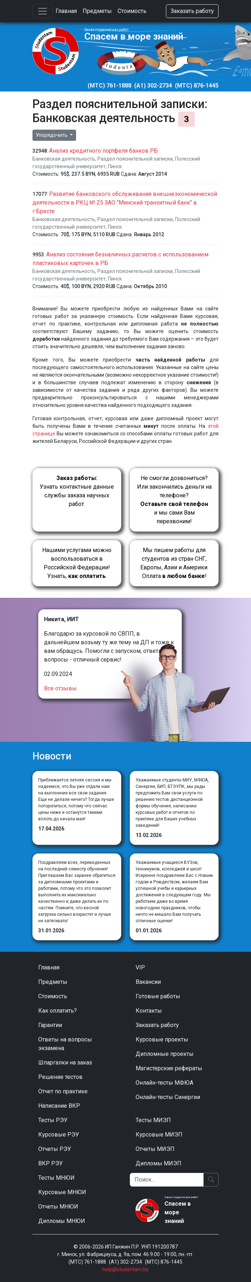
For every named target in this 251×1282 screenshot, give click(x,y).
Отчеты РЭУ (54, 1149)
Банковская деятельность (63, 159)
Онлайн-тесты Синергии (168, 1097)
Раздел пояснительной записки (135, 159)
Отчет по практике (63, 1091)
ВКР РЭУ (50, 1163)
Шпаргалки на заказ (65, 1062)
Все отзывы (60, 688)
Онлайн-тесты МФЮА (164, 1082)
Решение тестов (60, 1076)
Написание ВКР (59, 1105)
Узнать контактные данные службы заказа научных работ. (77, 491)
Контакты (149, 1010)
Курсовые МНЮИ (62, 1192)
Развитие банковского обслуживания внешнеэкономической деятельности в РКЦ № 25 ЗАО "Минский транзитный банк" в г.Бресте (124, 202)
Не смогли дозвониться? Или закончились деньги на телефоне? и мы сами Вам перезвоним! (174, 500)
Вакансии (148, 981)
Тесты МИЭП (153, 1120)
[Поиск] (167, 1180)
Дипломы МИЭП (158, 1163)
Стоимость (132, 11)
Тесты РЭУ (52, 1120)
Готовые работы (158, 996)
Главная (66, 11)
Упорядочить (52, 135)
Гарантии (50, 1025)
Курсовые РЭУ (58, 1134)
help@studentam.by (125, 1269)
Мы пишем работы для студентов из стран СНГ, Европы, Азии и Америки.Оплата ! (174, 563)
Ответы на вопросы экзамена (65, 1044)
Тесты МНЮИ (56, 1177)
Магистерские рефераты (169, 1068)
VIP (140, 967)
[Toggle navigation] (42, 11)
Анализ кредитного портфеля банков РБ (103, 150)
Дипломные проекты (165, 1053)
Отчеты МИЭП (155, 1149)
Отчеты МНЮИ (58, 1206)
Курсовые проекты (162, 1039)
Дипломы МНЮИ (61, 1221)
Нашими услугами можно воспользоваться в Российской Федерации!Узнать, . (76, 563)
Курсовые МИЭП (159, 1134)
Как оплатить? (57, 1010)
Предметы (97, 11)
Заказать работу (192, 11)
